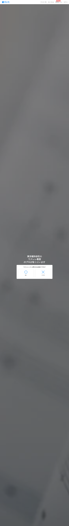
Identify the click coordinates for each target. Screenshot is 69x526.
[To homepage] (6, 2)
